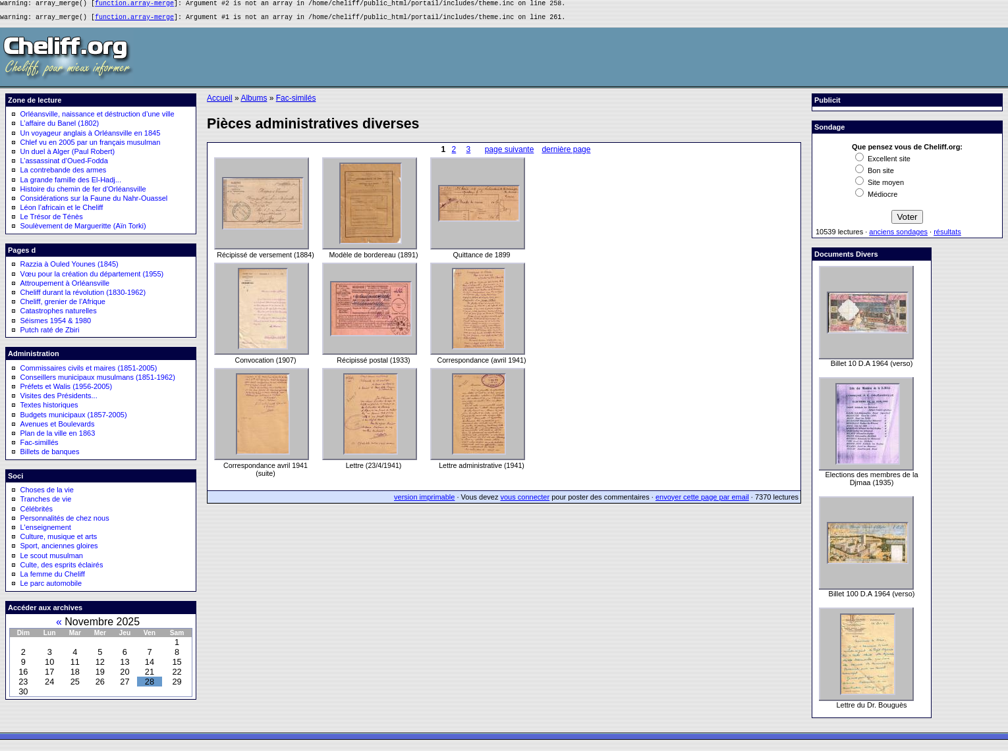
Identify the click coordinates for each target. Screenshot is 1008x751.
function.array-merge (134, 4)
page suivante (509, 153)
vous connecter (525, 501)
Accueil (220, 102)
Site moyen (879, 186)
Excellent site (882, 163)
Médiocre (876, 198)
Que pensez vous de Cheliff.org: (907, 151)
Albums (253, 102)
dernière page (566, 153)
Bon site (874, 174)
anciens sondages (898, 236)
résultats (947, 236)
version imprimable (424, 501)
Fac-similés (296, 102)
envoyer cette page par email (702, 501)
